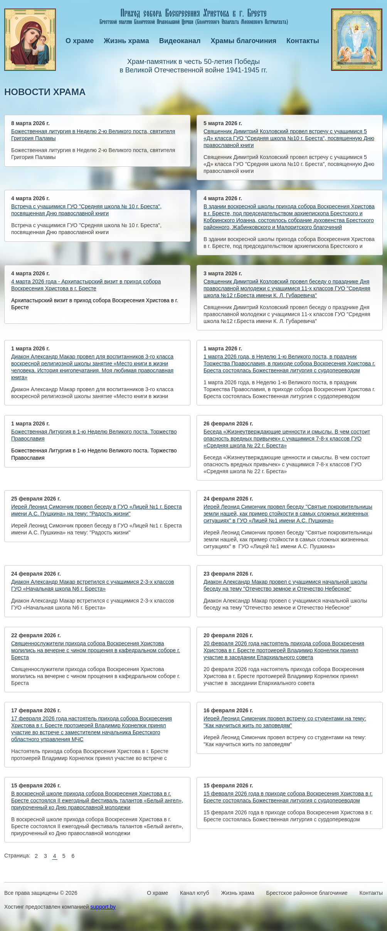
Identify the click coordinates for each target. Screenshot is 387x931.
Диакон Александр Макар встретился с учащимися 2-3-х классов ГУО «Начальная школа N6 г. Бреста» (92, 585)
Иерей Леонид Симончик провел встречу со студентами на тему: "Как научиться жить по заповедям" (285, 721)
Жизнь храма (126, 41)
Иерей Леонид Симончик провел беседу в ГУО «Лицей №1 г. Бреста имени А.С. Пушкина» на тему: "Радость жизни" (96, 510)
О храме (80, 41)
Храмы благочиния (244, 41)
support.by (103, 907)
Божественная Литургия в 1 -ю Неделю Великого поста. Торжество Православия (94, 435)
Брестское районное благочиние (307, 893)
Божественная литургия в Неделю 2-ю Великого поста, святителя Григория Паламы (93, 134)
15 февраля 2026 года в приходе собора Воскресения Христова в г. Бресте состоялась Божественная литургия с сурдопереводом (288, 797)
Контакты (302, 41)
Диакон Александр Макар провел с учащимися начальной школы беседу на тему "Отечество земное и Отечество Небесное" (285, 585)
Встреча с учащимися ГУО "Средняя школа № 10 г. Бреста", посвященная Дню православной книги (86, 209)
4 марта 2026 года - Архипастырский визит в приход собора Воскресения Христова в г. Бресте (86, 284)
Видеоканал (180, 41)
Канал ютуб (194, 893)
